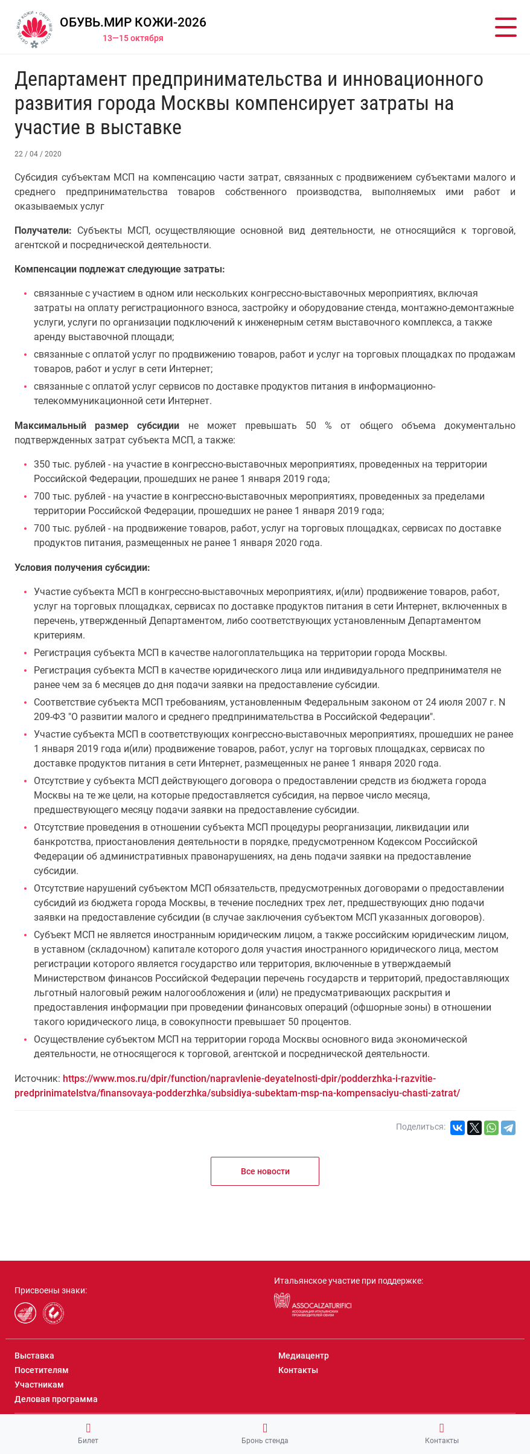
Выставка (34, 1355)
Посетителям (41, 1370)
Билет (88, 1433)
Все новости (265, 1171)
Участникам (39, 1384)
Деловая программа (56, 1399)
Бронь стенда (265, 1433)
